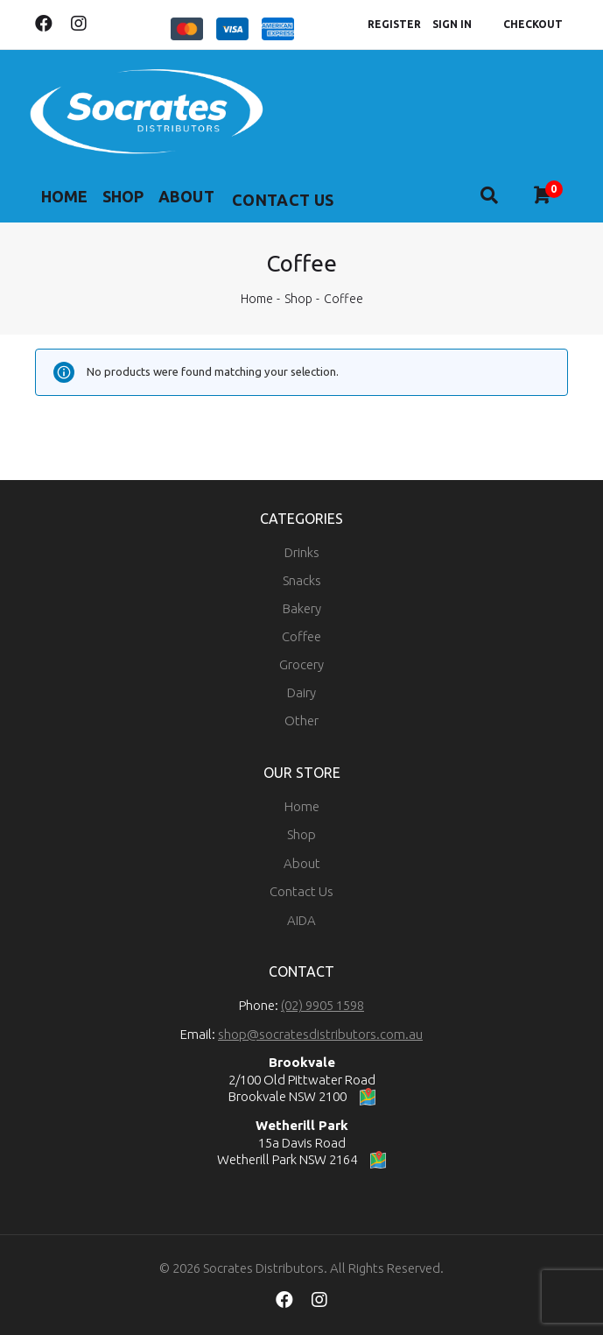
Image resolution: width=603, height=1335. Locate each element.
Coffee (301, 636)
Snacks (302, 580)
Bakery (302, 608)
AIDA (301, 920)
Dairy (301, 692)
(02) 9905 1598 (322, 1005)
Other (301, 720)
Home (67, 199)
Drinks (301, 552)
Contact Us (301, 891)
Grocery (301, 664)
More (277, 199)
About (204, 199)
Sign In (452, 24)
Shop (134, 199)
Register (394, 24)
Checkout (533, 24)
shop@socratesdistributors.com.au (320, 1034)
